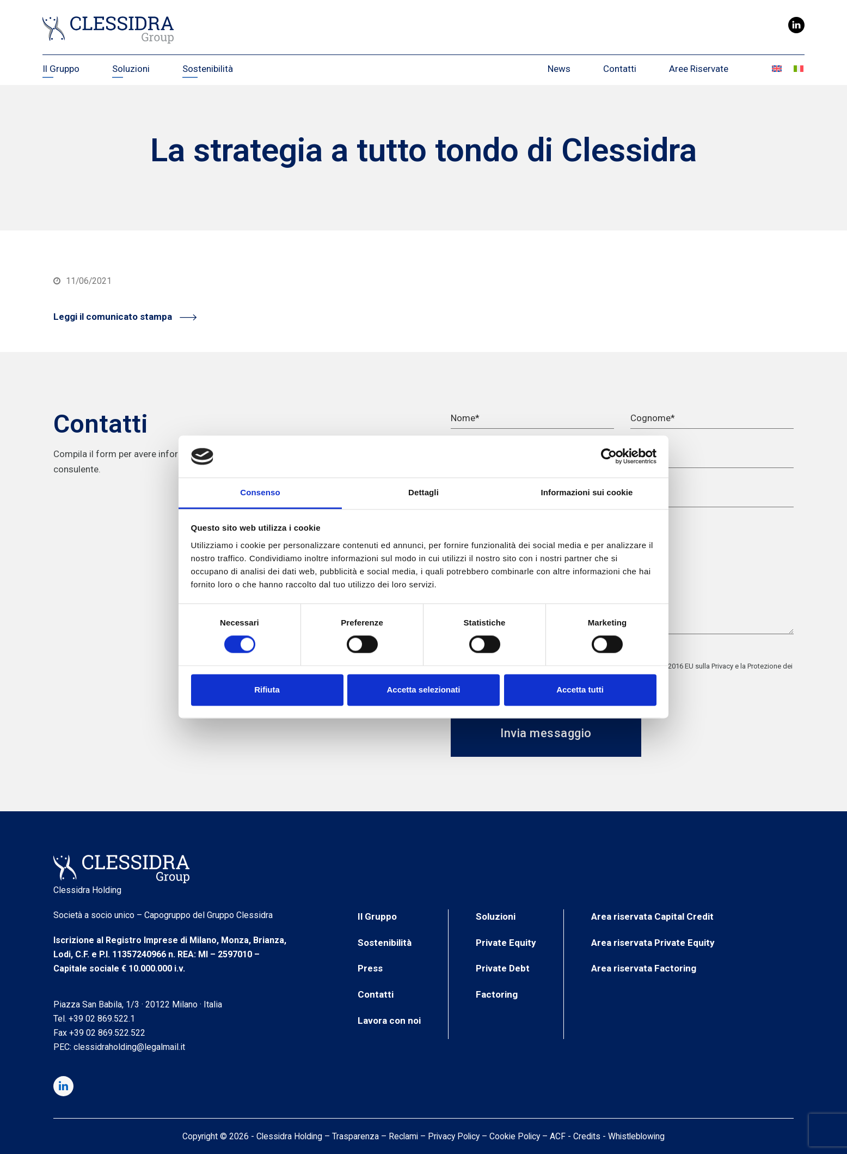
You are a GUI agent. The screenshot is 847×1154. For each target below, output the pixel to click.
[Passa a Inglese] (777, 69)
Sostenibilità (385, 942)
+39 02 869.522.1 (102, 1018)
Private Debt (503, 968)
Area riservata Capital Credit (652, 916)
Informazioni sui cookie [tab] (587, 492)
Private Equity (506, 942)
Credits (586, 1136)
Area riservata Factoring (643, 968)
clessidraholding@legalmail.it (129, 1047)
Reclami (403, 1136)
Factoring (497, 994)
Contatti (619, 68)
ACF (558, 1136)
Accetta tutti (580, 689)
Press (370, 968)
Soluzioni (495, 916)
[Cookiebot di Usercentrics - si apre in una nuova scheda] (608, 456)
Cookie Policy (514, 1136)
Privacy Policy (454, 1136)
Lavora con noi (389, 1020)
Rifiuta (267, 689)
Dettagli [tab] (423, 492)
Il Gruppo (377, 916)
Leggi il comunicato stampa (125, 316)
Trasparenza (355, 1136)
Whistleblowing (636, 1136)
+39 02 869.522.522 (107, 1033)
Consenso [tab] (260, 492)
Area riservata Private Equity (653, 942)
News (559, 68)
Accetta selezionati (423, 689)
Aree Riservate (698, 68)
